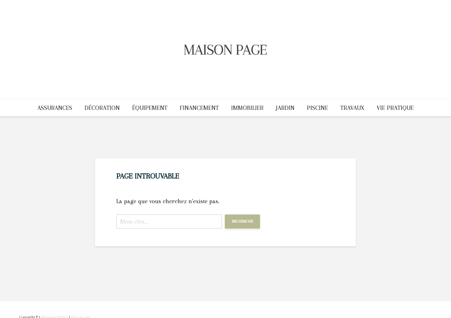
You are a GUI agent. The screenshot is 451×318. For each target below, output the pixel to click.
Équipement (149, 107)
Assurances (54, 107)
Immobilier (247, 107)
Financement (199, 107)
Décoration (102, 107)
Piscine (317, 107)
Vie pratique (395, 107)
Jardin (285, 107)
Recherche (242, 221)
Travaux (352, 107)
